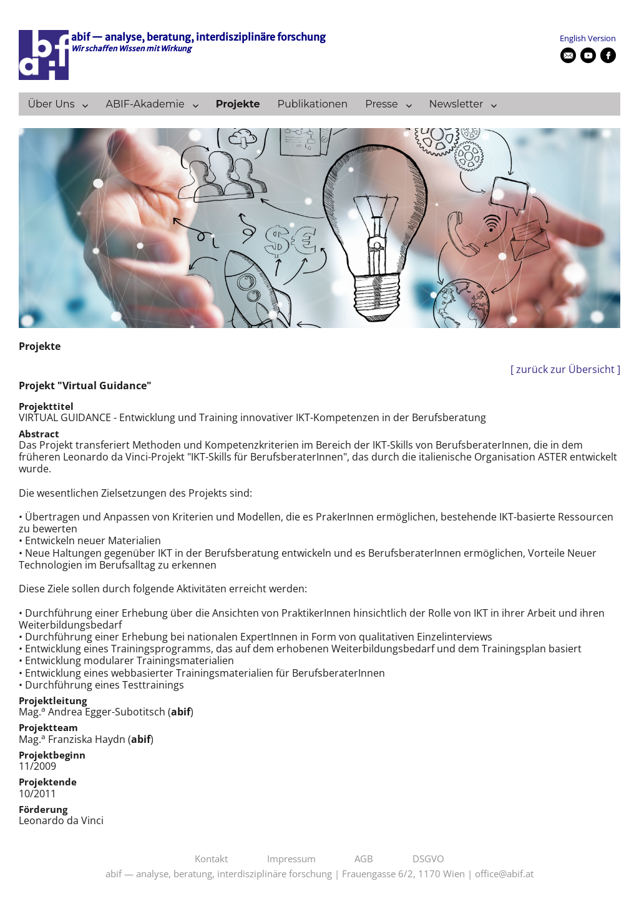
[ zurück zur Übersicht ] (565, 369)
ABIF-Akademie (144, 104)
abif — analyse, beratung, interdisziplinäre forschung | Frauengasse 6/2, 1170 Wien (285, 874)
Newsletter (456, 104)
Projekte (238, 104)
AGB (363, 859)
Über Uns (50, 104)
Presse (381, 104)
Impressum (291, 859)
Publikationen (313, 104)
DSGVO (428, 859)
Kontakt (211, 859)
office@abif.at (504, 874)
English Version (588, 38)
